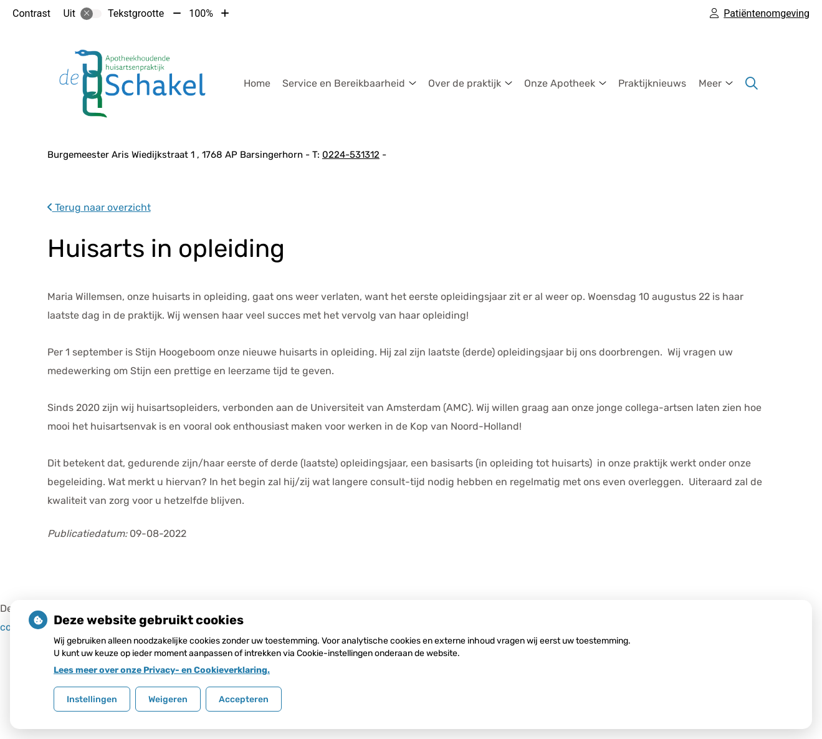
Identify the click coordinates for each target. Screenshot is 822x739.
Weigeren (168, 699)
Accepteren (244, 699)
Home (257, 83)
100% (201, 13)
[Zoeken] (751, 83)
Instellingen (92, 699)
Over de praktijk (464, 83)
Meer (710, 83)
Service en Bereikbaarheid (343, 83)
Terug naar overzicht (99, 207)
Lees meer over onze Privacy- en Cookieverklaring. (162, 670)
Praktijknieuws (652, 83)
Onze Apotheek (559, 83)
